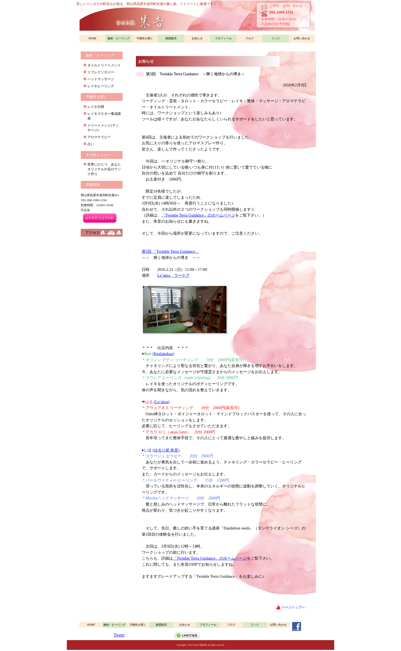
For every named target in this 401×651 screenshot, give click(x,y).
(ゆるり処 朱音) (166, 450)
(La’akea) (161, 402)
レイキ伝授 (95, 107)
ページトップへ (293, 607)
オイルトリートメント (104, 65)
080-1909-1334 (281, 12)
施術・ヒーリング (118, 38)
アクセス (92, 233)
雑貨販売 (171, 38)
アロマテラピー (99, 137)
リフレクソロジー (100, 72)
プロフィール (223, 38)
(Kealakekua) (163, 353)
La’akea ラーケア (173, 275)
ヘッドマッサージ (100, 79)
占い (90, 144)
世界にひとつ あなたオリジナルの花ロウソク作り (104, 169)
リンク (276, 38)
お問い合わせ (302, 38)
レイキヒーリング (100, 86)
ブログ (249, 38)
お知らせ (197, 38)
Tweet (119, 635)
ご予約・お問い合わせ (286, 6)
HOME (92, 38)
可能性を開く (144, 38)
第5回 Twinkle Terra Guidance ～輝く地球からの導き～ (195, 74)
